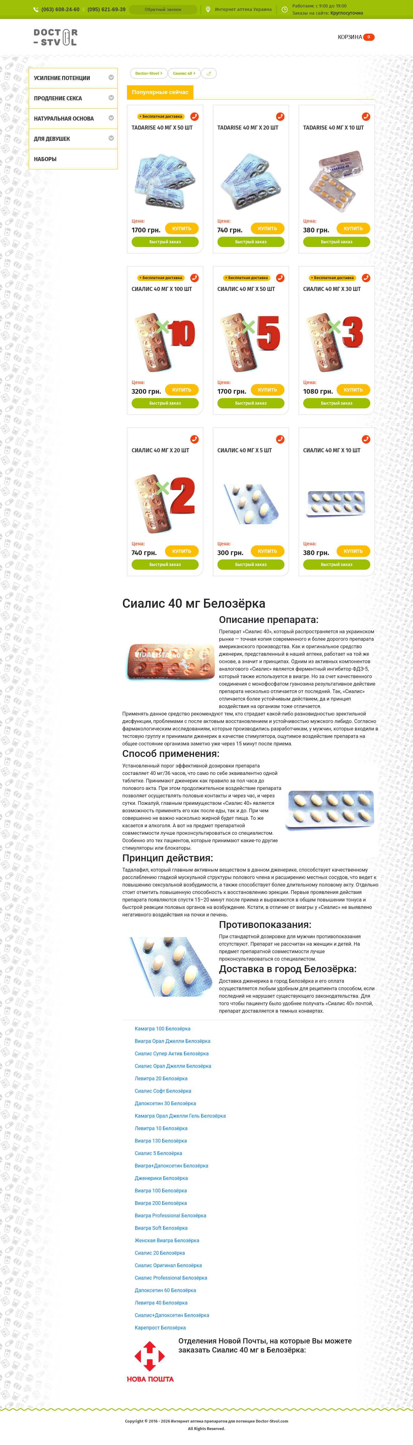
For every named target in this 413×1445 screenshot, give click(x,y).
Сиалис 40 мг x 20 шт (160, 450)
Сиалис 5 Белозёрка (158, 1153)
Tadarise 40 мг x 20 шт (248, 127)
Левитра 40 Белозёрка (161, 1303)
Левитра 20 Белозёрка (161, 1078)
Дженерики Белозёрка (161, 1178)
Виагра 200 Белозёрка (161, 1203)
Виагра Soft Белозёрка (161, 1228)
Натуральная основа (64, 118)
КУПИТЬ (182, 228)
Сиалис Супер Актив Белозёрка (172, 1054)
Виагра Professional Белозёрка (170, 1216)
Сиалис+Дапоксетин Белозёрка (172, 1315)
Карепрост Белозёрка (160, 1328)
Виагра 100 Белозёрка (161, 1191)
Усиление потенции (62, 78)
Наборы (45, 159)
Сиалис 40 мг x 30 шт (332, 289)
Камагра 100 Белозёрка (163, 1029)
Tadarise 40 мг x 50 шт (162, 127)
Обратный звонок (163, 9)
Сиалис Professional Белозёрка (171, 1278)
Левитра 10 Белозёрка (161, 1128)
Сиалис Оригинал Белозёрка (168, 1265)
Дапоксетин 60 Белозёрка (165, 1290)
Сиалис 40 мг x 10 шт (332, 450)
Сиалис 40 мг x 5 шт (244, 450)
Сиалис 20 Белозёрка (160, 1253)
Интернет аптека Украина (243, 9)
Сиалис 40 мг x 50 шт (246, 289)
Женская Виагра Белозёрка (167, 1240)
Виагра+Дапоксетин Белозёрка (171, 1166)
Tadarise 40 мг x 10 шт (333, 127)
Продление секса (58, 98)
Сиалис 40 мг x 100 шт (162, 289)
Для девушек (52, 138)
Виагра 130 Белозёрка (161, 1141)
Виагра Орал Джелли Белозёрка (172, 1041)
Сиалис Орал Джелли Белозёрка (173, 1066)
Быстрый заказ (165, 242)
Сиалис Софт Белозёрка (163, 1091)
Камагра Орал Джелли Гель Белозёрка (180, 1116)
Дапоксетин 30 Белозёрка (165, 1103)
